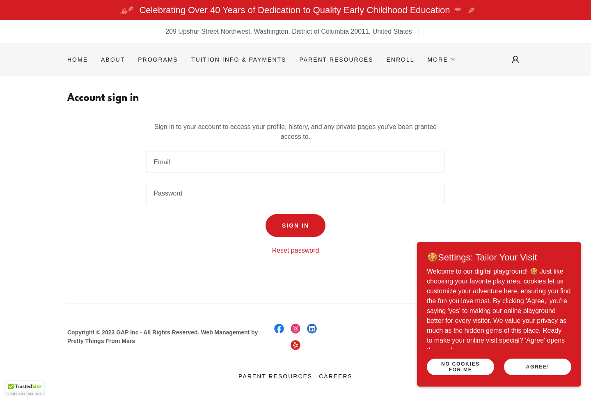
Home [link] (77, 59)
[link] (279, 328)
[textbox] (295, 162)
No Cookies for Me (460, 366)
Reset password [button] (295, 250)
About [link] (113, 59)
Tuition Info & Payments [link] (238, 59)
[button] (442, 59)
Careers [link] (336, 376)
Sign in (295, 225)
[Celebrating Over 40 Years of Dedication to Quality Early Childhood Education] (295, 10)
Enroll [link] (401, 59)
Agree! (538, 366)
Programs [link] (158, 59)
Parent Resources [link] (336, 59)
